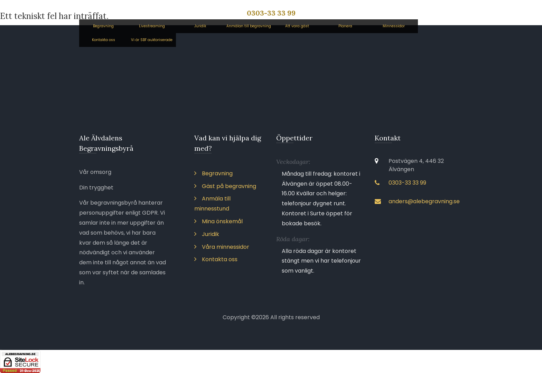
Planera (345, 26)
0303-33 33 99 (271, 13)
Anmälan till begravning (248, 26)
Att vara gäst (297, 26)
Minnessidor (394, 26)
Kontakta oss (103, 39)
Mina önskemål (218, 221)
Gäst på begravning (225, 186)
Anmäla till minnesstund (212, 204)
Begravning (103, 26)
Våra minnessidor (221, 247)
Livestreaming (152, 26)
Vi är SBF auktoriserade (151, 39)
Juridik (200, 26)
